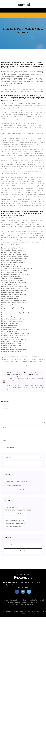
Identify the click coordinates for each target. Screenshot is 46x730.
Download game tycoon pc (9, 325)
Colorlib (23, 613)
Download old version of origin (11, 600)
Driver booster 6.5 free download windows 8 (14, 303)
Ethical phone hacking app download (12, 321)
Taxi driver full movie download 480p (12, 278)
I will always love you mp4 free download (13, 286)
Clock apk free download (8, 327)
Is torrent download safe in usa (10, 276)
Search (23, 463)
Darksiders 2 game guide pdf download (13, 262)
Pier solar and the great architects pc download (15, 274)
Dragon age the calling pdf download (12, 272)
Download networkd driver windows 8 (12, 292)
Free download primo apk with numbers (12, 343)
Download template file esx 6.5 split (12, 248)
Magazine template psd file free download (13, 339)
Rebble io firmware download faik (11, 341)
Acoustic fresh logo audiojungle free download (15, 333)
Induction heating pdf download (13, 526)
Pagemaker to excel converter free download (14, 349)
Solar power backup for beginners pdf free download (16, 268)
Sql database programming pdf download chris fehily (19, 510)
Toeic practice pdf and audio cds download (14, 282)
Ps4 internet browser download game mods (14, 290)
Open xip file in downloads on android (15, 520)
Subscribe (23, 551)
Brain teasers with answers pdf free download (15, 270)
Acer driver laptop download (9, 299)
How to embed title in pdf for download (15, 514)
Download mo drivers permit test (11, 351)
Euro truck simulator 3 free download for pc (15, 481)
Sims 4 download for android (9, 331)
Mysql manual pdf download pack (11, 345)
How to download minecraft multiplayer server (14, 319)
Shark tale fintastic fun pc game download (13, 254)
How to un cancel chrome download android (14, 258)
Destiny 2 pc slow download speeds (12, 280)
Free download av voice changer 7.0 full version (15, 329)
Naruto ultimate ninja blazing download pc (13, 301)
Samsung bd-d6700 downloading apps (12, 250)
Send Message (10, 447)
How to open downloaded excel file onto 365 (14, 256)
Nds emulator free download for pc (11, 260)
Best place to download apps (9, 323)
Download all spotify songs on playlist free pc (14, 335)
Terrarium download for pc (9, 284)
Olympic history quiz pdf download (33, 600)
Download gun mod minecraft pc (12, 485)
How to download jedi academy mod (15, 517)
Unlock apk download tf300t (9, 337)
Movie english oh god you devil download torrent (23, 602)
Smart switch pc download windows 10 (14, 490)
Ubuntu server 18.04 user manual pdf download (15, 311)
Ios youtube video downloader (13, 507)
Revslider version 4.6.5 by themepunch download (15, 309)
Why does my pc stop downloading (11, 307)
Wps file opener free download (10, 297)
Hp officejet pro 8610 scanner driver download (14, 288)
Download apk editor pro (8, 347)
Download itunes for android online (14, 523)
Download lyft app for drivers (9, 305)
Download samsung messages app (23, 604)
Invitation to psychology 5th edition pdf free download (17, 317)
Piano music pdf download (9, 315)
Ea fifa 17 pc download (8, 264)
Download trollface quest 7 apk (10, 252)
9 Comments (5, 85)
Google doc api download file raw (11, 266)
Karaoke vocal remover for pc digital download (15, 313)
